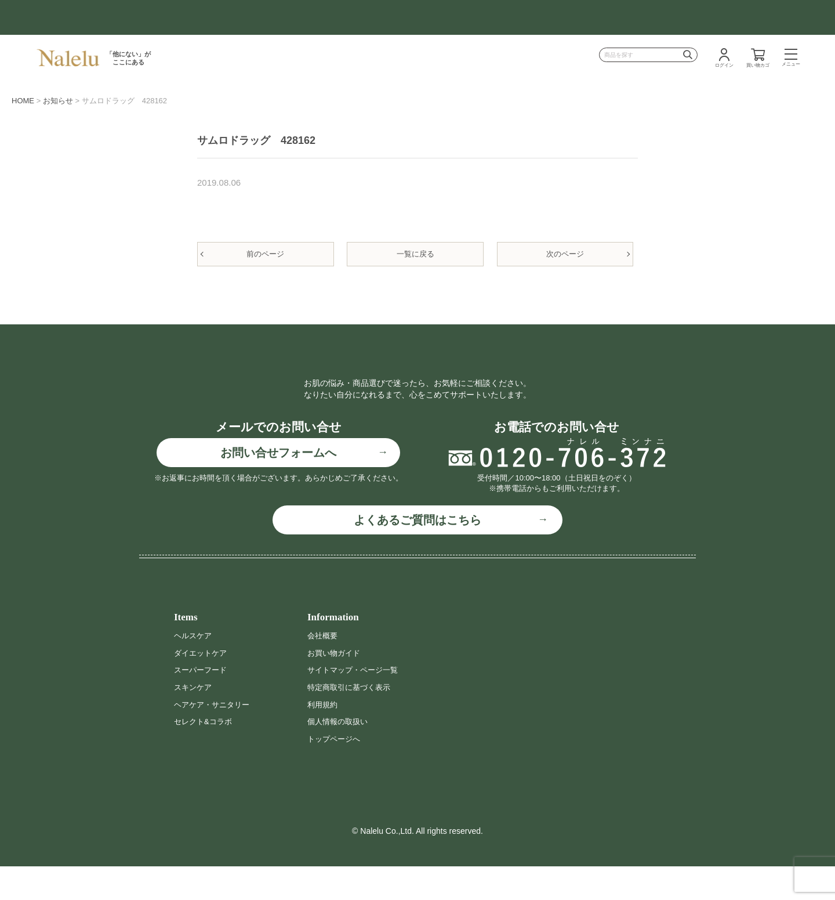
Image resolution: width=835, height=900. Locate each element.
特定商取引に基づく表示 (352, 720)
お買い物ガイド (335, 686)
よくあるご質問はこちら (417, 553)
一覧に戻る (415, 254)
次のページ (565, 254)
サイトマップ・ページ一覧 (356, 703)
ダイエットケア (202, 686)
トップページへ (335, 771)
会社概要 (323, 669)
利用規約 (323, 737)
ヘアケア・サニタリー (214, 737)
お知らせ (58, 100)
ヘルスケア (194, 669)
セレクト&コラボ (205, 755)
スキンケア (194, 720)
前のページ (265, 254)
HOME (23, 100)
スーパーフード (202, 703)
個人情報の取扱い (339, 755)
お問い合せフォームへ (278, 486)
